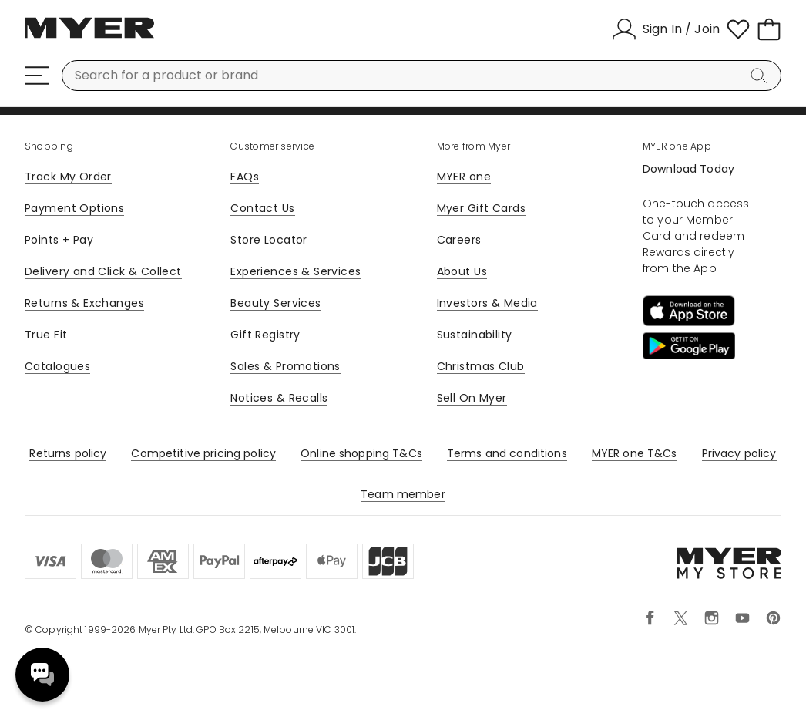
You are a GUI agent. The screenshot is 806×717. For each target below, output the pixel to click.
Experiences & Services (295, 271)
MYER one (464, 176)
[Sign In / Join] (666, 29)
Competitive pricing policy (203, 453)
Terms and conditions (507, 453)
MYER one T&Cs (634, 453)
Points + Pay (59, 239)
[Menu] (37, 75)
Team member (403, 494)
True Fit (46, 334)
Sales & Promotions (285, 366)
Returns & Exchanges (84, 303)
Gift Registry (265, 334)
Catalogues (57, 366)
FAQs (244, 176)
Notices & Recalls (278, 398)
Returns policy (67, 453)
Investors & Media (487, 303)
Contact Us (262, 208)
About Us (462, 271)
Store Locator (268, 239)
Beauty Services (275, 303)
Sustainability (474, 334)
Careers (459, 239)
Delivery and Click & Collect (103, 271)
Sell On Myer (472, 398)
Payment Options (74, 208)
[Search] (761, 75)
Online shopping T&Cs (361, 453)
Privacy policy (739, 453)
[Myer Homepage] (89, 36)
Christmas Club (481, 366)
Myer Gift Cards (481, 208)
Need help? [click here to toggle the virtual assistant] (42, 675)
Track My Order (68, 176)
